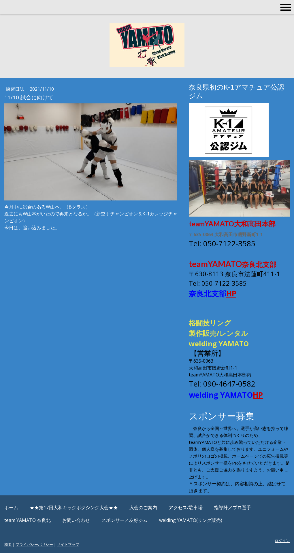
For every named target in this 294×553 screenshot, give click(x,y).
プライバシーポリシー (34, 544)
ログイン (282, 540)
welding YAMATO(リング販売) (190, 520)
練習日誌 (15, 89)
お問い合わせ (76, 520)
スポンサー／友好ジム (124, 520)
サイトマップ (68, 544)
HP (231, 293)
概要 (8, 544)
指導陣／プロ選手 (232, 507)
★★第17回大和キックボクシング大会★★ (74, 507)
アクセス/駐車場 (186, 507)
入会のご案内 (143, 507)
